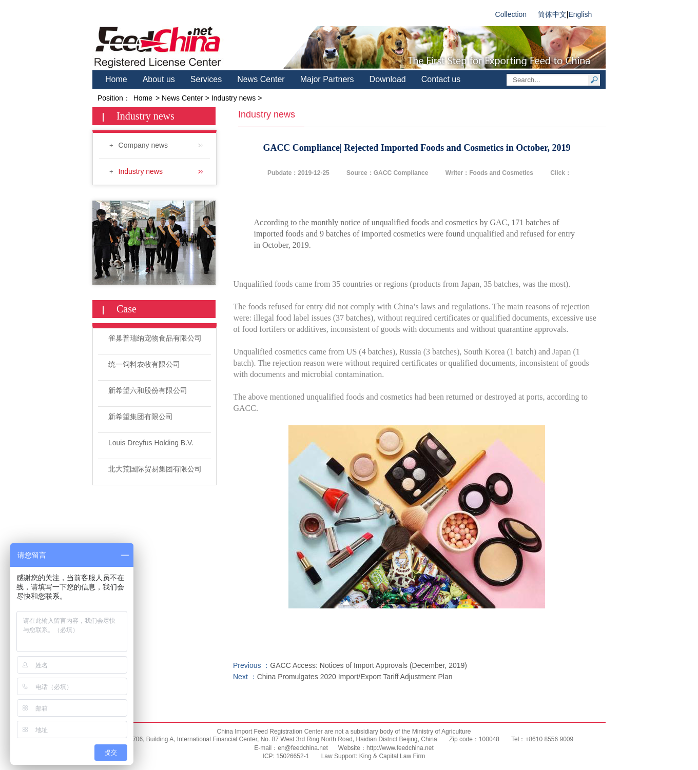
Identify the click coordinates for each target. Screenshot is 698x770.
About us (159, 79)
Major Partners (327, 79)
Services (206, 79)
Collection (511, 14)
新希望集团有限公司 (140, 416)
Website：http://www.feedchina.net (386, 748)
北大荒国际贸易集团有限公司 (155, 469)
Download (388, 79)
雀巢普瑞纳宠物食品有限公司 (155, 338)
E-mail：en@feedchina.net (291, 748)
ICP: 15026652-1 (286, 756)
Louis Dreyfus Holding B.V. (150, 443)
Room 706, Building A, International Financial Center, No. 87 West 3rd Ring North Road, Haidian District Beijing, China (275, 739)
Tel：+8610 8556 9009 (541, 739)
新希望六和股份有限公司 (147, 390)
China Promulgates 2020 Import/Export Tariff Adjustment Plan (355, 677)
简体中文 (552, 14)
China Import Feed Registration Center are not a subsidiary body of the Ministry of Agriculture (344, 731)
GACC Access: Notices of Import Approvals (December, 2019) (368, 665)
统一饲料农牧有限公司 (144, 364)
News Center (260, 79)
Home (116, 79)
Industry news (161, 171)
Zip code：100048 (473, 739)
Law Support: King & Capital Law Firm (373, 756)
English (580, 14)
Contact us (440, 79)
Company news (161, 145)
